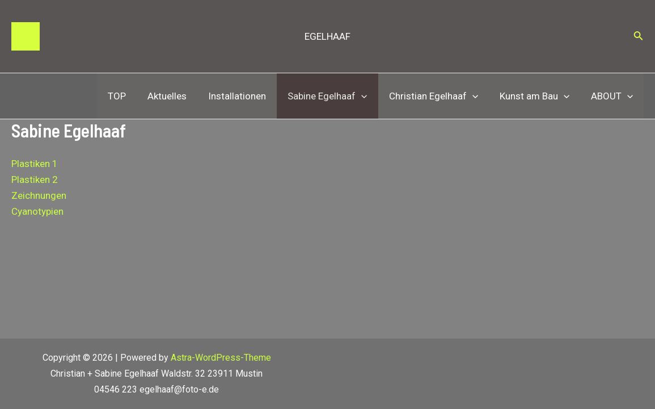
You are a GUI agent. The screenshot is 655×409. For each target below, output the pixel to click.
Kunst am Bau (538, 96)
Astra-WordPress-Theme (221, 357)
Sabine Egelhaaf (335, 96)
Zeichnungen (38, 195)
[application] (369, 96)
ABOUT (613, 96)
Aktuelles (179, 96)
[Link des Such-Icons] (638, 37)
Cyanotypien (37, 211)
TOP (131, 96)
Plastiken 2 (34, 179)
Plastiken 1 (34, 163)
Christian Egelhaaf (438, 96)
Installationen (247, 96)
